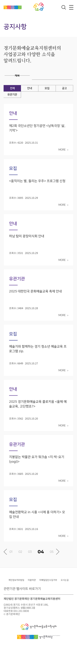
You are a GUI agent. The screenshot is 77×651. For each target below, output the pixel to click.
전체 (12, 88)
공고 (64, 88)
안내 (29, 88)
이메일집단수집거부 (48, 581)
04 (41, 553)
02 (20, 553)
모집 (47, 88)
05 (52, 553)
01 (11, 553)
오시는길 (65, 581)
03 (30, 553)
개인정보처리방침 (16, 581)
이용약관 (32, 581)
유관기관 (12, 94)
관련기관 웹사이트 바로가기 (22, 590)
